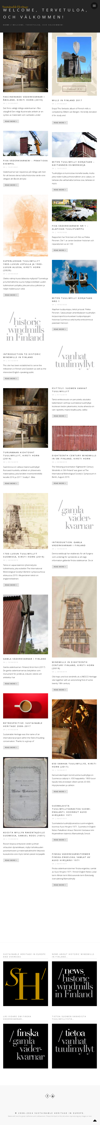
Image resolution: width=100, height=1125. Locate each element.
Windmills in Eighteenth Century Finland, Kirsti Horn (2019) (73, 665)
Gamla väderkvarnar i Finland (24, 658)
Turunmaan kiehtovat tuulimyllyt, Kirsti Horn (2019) (21, 455)
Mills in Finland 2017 (67, 100)
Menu (93, 4)
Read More (11, 121)
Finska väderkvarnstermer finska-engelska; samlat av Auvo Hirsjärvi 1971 (71, 857)
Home (6, 25)
